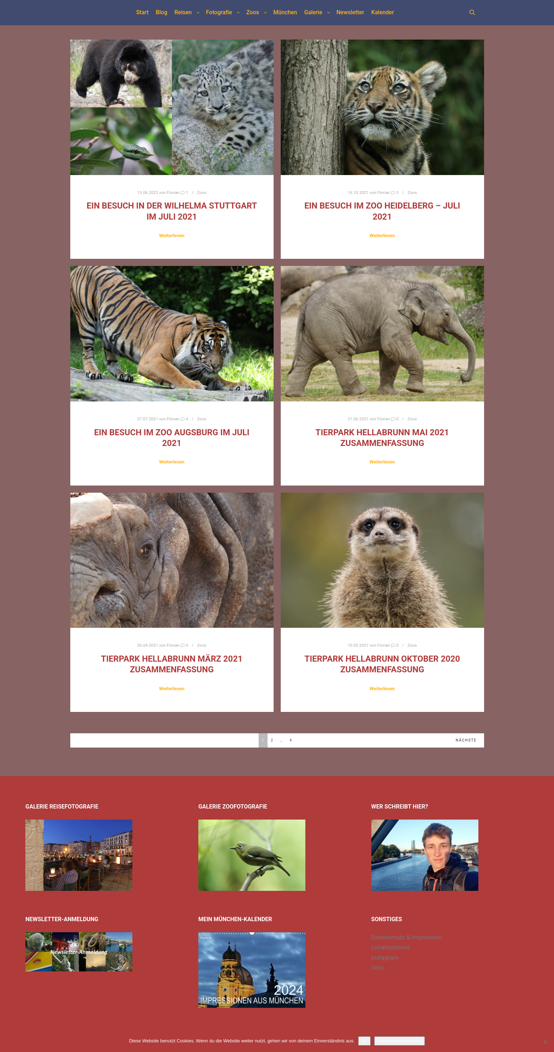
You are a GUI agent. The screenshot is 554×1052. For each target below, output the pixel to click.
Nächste (466, 740)
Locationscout (390, 947)
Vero (377, 967)
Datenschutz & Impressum (406, 937)
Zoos (201, 192)
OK (364, 1040)
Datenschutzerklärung (399, 1040)
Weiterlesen (171, 235)
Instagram (385, 957)
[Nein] (545, 1041)
